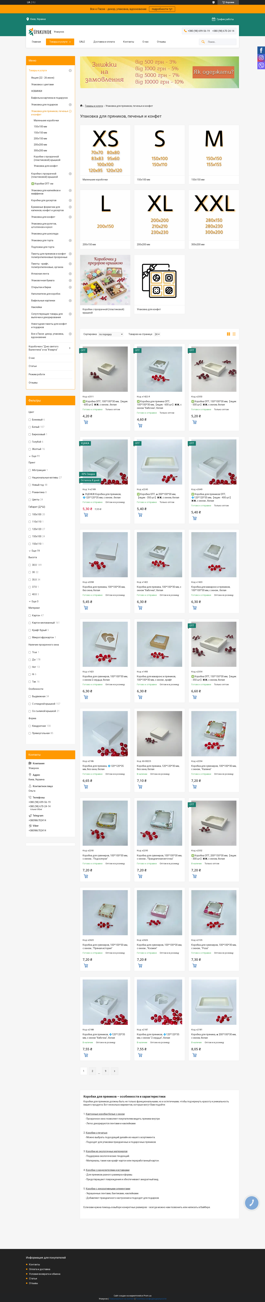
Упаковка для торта (42, 240)
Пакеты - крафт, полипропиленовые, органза (47, 265)
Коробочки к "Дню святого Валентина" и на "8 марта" (43, 348)
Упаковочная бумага (42, 280)
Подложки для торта (42, 247)
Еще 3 (35, 601)
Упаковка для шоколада (44, 233)
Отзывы (161, 41)
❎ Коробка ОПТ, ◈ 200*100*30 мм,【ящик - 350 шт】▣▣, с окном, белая (158, 496)
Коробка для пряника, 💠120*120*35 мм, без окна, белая (103, 768)
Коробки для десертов (43, 200)
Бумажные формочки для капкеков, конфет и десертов (47, 209)
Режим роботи (37, 374)
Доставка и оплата (104, 41)
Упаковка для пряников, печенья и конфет (49, 113)
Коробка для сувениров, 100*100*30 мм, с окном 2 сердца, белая (105, 678)
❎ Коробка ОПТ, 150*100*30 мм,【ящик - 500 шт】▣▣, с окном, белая (213, 403)
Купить (86, 421)
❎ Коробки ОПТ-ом (42, 183)
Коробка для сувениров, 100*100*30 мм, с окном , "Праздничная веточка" (159, 857)
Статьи (33, 366)
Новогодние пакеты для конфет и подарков (49, 326)
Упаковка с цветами (42, 84)
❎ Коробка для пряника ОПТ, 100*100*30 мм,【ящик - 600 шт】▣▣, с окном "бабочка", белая (159, 404)
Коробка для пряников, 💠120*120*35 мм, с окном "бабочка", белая (104, 1036)
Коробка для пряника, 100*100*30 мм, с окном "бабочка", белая (159, 589)
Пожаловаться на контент (121, 1299)
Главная (36, 41)
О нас (145, 41)
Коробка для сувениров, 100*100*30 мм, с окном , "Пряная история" (105, 947)
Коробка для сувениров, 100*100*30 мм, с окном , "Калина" (213, 768)
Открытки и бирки (41, 287)
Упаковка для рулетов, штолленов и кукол (44, 225)
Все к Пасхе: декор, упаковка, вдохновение (47, 335)
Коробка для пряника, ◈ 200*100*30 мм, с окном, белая (213, 1036)
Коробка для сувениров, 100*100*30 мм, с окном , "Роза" (213, 947)
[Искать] (203, 42)
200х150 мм (89, 244)
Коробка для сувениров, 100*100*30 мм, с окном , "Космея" (159, 947)
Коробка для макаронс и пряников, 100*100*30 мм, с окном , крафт (156, 678)
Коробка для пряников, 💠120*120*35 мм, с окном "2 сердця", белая (158, 1036)
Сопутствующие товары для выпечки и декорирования (47, 316)
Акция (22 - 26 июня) (42, 77)
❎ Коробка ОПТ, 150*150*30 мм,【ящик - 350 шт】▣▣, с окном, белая (213, 678)
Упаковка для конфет (149, 309)
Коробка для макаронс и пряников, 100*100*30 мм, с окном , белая (210, 589)
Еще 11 (36, 456)
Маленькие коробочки (95, 179)
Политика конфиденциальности (151, 1299)
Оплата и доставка (39, 1269)
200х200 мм (143, 244)
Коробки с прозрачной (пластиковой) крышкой (103, 311)
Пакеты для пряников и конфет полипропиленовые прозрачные (49, 255)
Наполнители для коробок (45, 293)
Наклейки (36, 307)
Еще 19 (36, 550)
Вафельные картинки (43, 300)
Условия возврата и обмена (44, 1274)
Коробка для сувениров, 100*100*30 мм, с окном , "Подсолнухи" (105, 857)
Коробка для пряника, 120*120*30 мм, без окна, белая (158, 768)
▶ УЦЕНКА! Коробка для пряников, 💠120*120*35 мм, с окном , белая (102, 496)
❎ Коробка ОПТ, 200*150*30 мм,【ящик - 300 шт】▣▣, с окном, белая (213, 857)
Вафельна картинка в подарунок (49, 97)
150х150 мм (197, 179)
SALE (82, 41)
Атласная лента (40, 273)
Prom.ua (147, 1296)
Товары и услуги (58, 41)
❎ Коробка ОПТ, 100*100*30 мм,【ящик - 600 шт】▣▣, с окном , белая (105, 403)
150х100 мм (143, 179)
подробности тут (162, 9)
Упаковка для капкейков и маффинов (46, 192)
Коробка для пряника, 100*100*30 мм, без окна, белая (104, 589)
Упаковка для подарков (44, 104)
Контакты (128, 41)
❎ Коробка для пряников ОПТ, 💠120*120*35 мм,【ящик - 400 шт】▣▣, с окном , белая (211, 497)
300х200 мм (197, 244)
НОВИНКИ (36, 91)
